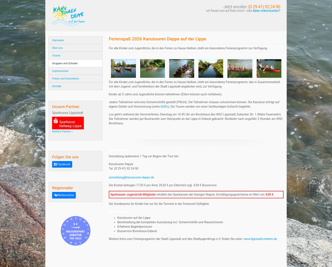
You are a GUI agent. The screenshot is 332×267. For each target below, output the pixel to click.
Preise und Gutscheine (65, 78)
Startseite (58, 40)
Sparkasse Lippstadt (67, 113)
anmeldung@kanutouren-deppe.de (131, 177)
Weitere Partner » (62, 131)
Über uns (57, 47)
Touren (56, 55)
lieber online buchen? (266, 11)
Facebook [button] (62, 164)
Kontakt (56, 86)
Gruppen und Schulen (65, 63)
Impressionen (60, 71)
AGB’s (164, 106)
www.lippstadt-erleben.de (260, 239)
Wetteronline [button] (64, 195)
